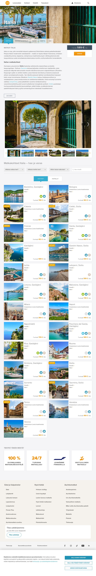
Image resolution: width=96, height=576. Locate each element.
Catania (27, 206)
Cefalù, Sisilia (75, 206)
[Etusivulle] (7, 3)
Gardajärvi (28, 245)
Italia (25, 191)
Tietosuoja (9, 545)
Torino (27, 402)
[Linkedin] (89, 545)
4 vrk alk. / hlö (39, 220)
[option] (48, 124)
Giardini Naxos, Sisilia (78, 245)
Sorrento (28, 383)
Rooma (72, 343)
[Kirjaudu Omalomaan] (76, 3)
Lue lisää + (9, 96)
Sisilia (71, 363)
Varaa (79, 54)
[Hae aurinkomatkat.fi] (88, 3)
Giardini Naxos (32, 77)
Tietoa (34, 41)
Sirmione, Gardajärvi (33, 363)
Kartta (42, 41)
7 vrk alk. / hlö (79, 48)
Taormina (24, 68)
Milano (27, 304)
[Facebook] (65, 545)
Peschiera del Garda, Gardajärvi (78, 325)
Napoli (72, 304)
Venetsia (73, 402)
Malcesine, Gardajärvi (78, 285)
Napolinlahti (29, 324)
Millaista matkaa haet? (11, 169)
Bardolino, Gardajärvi (33, 187)
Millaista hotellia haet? (34, 169)
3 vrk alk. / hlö (39, 239)
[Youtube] (83, 545)
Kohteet (41, 179)
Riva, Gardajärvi (31, 343)
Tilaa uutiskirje (14, 535)
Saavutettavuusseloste (24, 545)
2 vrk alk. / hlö (84, 200)
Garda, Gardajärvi (77, 226)
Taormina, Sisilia (76, 383)
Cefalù (51, 84)
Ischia (26, 265)
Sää (50, 41)
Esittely (8, 41)
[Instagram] (71, 545)
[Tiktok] (77, 545)
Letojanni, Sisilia (76, 265)
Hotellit (55, 179)
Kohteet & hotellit (21, 41)
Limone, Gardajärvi (32, 285)
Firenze (27, 226)
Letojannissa (13, 82)
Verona (27, 422)
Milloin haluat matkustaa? (57, 169)
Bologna (73, 187)
